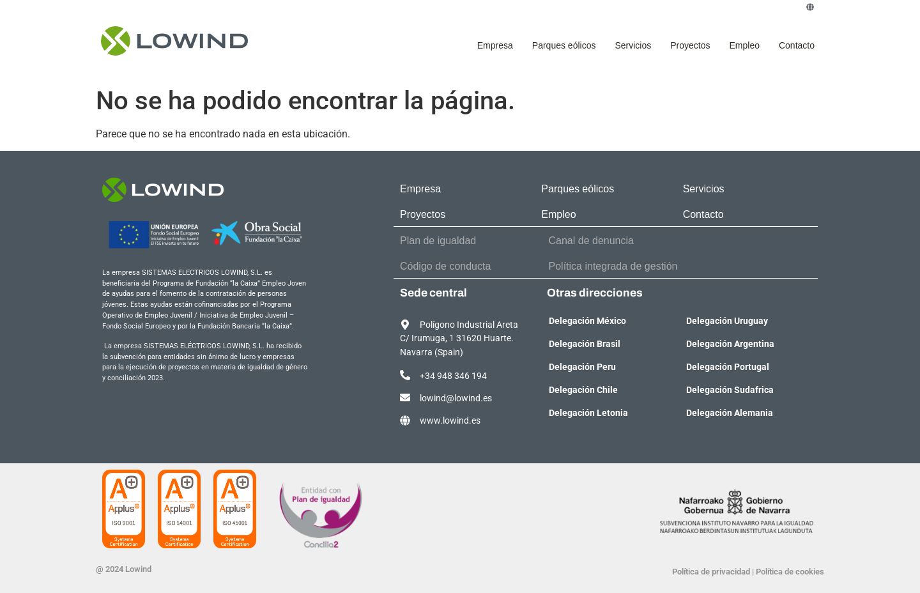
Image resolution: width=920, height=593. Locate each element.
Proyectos (690, 45)
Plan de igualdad (438, 240)
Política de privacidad (711, 571)
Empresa (495, 45)
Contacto (797, 45)
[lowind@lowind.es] (405, 397)
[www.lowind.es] (405, 420)
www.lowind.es (450, 420)
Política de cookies (790, 571)
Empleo (744, 45)
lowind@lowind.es (456, 398)
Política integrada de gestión (613, 266)
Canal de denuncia (591, 240)
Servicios (633, 45)
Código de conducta (445, 266)
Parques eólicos (564, 45)
